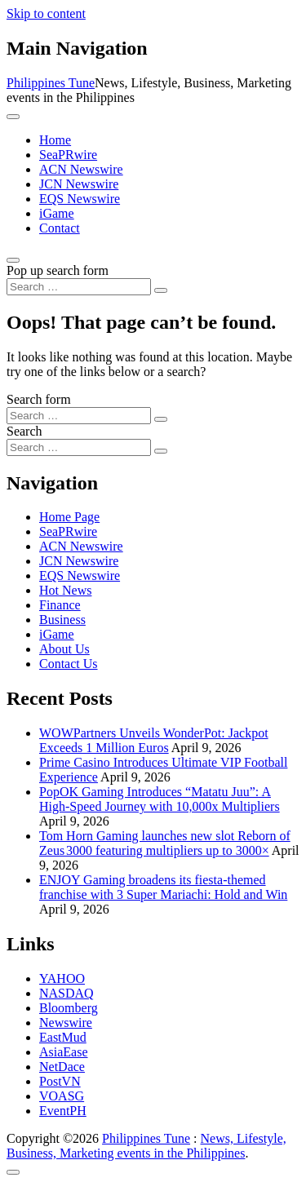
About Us (64, 649)
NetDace (62, 1067)
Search (24, 431)
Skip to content (46, 13)
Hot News (65, 590)
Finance (60, 605)
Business (62, 619)
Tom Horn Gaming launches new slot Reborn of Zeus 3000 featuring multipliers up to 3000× (164, 843)
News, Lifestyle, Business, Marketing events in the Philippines (146, 1145)
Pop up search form (58, 270)
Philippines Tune (51, 83)
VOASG (61, 1096)
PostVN (60, 1081)
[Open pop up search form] (13, 260)
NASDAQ (66, 993)
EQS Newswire (79, 199)
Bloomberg (68, 1008)
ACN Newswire (81, 169)
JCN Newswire (78, 184)
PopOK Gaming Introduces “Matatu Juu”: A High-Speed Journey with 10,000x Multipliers (159, 799)
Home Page (69, 517)
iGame (56, 213)
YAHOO (62, 978)
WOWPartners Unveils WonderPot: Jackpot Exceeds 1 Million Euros (153, 740)
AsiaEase (63, 1052)
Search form (39, 399)
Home (55, 140)
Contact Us (68, 664)
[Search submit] (160, 290)
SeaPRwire (68, 155)
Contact (59, 228)
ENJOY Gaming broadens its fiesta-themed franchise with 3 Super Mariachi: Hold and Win (163, 887)
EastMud (62, 1037)
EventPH (62, 1111)
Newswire (65, 1022)
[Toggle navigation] (13, 116)
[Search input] (79, 286)
